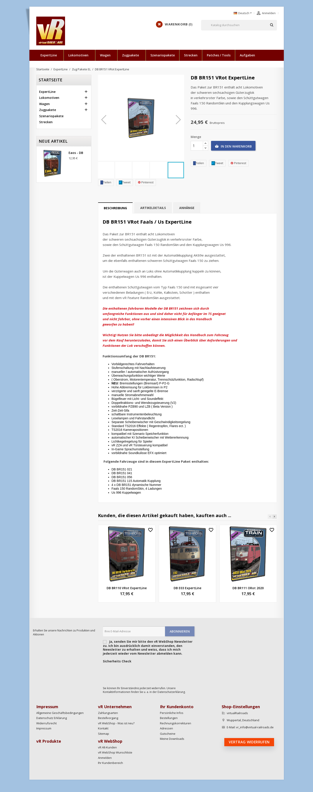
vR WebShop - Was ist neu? (116, 723)
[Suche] (239, 25)
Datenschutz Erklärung (51, 718)
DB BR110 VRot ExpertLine (127, 588)
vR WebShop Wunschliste (115, 752)
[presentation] (136, 673)
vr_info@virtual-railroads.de (255, 727)
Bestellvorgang (108, 718)
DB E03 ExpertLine (187, 588)
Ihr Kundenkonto (177, 706)
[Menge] (197, 146)
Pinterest (146, 182)
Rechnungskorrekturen (175, 723)
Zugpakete (130, 55)
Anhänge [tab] (186, 208)
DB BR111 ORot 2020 (248, 588)
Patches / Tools (218, 55)
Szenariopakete (162, 55)
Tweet (125, 182)
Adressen (166, 728)
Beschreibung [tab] (115, 208)
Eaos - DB (76, 153)
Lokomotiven (78, 55)
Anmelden (105, 758)
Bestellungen (169, 718)
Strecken (191, 55)
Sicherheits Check (117, 661)
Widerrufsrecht (46, 723)
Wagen (105, 55)
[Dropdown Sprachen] (243, 13)
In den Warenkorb (233, 146)
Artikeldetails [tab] (153, 208)
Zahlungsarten (108, 713)
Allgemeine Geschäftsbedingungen (60, 713)
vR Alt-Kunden (107, 747)
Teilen (105, 182)
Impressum (43, 728)
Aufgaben (247, 55)
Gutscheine (167, 734)
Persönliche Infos (171, 713)
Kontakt (103, 728)
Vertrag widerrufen (249, 742)
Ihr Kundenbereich (110, 763)
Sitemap (103, 734)
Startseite (50, 79)
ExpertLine (48, 55)
